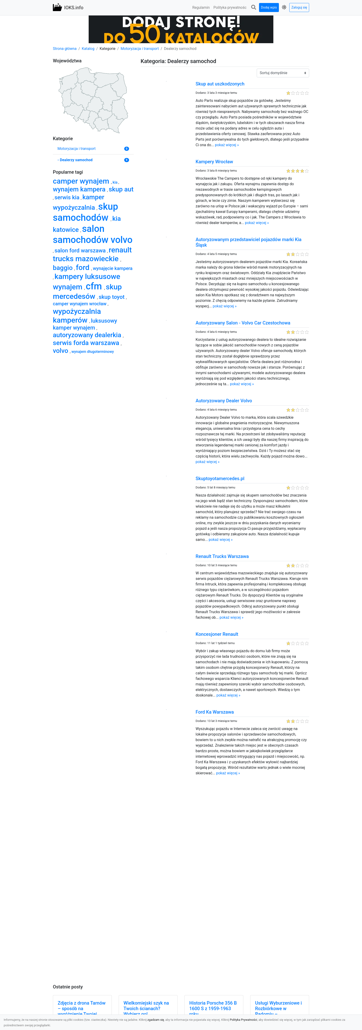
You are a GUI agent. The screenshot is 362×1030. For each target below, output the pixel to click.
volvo (61, 350)
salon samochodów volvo (93, 234)
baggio (63, 268)
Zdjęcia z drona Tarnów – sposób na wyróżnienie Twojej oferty (82, 1011)
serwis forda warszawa (87, 343)
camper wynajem (82, 181)
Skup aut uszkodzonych (220, 84)
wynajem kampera (80, 189)
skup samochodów (85, 212)
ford (83, 267)
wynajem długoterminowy (92, 351)
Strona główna (65, 48)
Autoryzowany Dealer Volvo (224, 400)
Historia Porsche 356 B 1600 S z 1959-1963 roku (213, 1008)
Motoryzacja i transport (140, 48)
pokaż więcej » (227, 145)
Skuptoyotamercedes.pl (220, 478)
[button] (253, 7)
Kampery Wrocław (214, 161)
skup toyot (112, 297)
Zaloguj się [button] (299, 7)
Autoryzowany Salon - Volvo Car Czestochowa (243, 323)
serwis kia (67, 197)
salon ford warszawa (80, 250)
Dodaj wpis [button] (269, 7)
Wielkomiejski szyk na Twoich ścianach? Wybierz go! (146, 1008)
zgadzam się (156, 1019)
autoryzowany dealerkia (88, 335)
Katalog (88, 48)
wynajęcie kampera (113, 268)
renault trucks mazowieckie (92, 254)
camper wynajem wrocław (80, 303)
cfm (95, 286)
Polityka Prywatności (243, 1019)
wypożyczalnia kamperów (77, 315)
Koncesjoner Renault (217, 634)
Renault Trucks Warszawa (222, 556)
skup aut (121, 189)
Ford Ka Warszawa (215, 712)
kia (115, 182)
